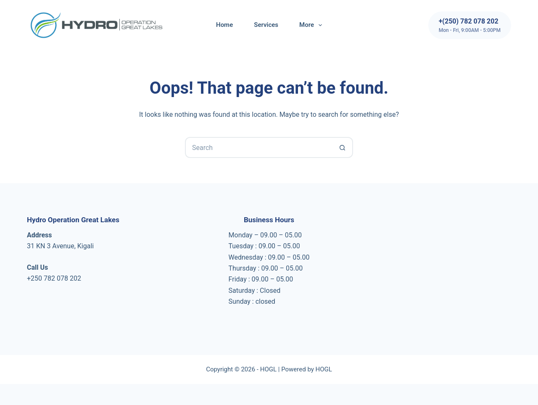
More (312, 25)
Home (224, 25)
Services (266, 25)
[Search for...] (258, 147)
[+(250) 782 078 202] (469, 25)
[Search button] (342, 147)
